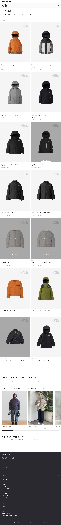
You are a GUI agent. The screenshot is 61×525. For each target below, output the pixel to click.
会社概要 (4, 506)
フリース (27, 381)
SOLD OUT (46, 143)
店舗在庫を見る (47, 161)
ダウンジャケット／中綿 (18, 14)
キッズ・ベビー (29, 14)
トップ (2, 450)
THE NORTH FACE (6, 14)
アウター (17, 450)
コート (42, 381)
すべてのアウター (6, 381)
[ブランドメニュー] (58, 6)
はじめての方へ (5, 486)
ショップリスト (5, 491)
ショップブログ (5, 495)
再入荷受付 (47, 158)
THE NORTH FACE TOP (10, 450)
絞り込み (15, 522)
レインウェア (34, 381)
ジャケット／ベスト (18, 381)
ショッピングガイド (5, 488)
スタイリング (4, 493)
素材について (4, 497)
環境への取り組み (6, 503)
